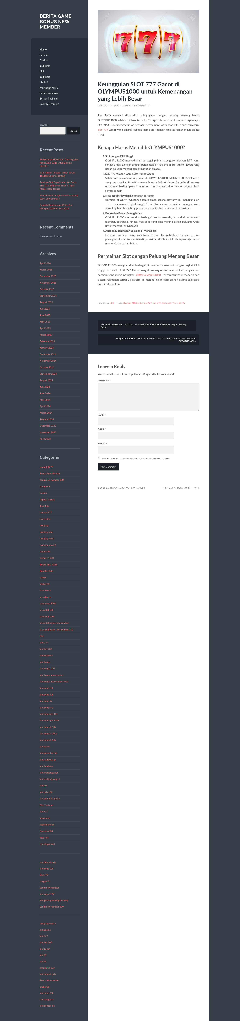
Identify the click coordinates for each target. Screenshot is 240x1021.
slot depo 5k (46, 701)
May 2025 (45, 321)
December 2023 (48, 425)
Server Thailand (49, 98)
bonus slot (45, 486)
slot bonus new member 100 (54, 681)
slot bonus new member (51, 675)
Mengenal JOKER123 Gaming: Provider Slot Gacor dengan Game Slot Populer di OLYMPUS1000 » (156, 340)
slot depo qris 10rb (49, 720)
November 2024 (48, 360)
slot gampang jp (48, 759)
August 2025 (46, 302)
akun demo (45, 929)
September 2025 (48, 295)
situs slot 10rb (47, 616)
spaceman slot (47, 824)
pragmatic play (47, 967)
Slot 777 (44, 874)
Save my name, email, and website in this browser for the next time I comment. (136, 458)
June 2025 (45, 315)
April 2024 (45, 406)
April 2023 (45, 438)
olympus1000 (47, 558)
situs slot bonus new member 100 (56, 629)
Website (102, 443)
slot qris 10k (46, 792)
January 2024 (47, 419)
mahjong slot (46, 532)
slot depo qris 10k (49, 714)
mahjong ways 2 (48, 544)
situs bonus (45, 590)
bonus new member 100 (52, 479)
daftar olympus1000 (148, 274)
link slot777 (46, 512)
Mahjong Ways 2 (49, 87)
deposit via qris (47, 499)
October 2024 (47, 367)
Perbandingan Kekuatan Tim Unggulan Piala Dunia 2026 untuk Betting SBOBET (59, 162)
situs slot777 (145, 302)
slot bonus (45, 662)
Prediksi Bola (46, 571)
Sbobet (44, 82)
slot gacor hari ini (48, 753)
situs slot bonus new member (54, 623)
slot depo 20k (46, 694)
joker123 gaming (49, 104)
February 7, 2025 (108, 105)
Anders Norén (182, 488)
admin (126, 105)
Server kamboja (49, 93)
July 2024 (45, 386)
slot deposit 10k (48, 727)
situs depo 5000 (48, 603)
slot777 (44, 811)
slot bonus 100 (47, 668)
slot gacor (45, 746)
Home (43, 49)
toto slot (44, 837)
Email (102, 429)
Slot (42, 71)
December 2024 (48, 354)
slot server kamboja (50, 798)
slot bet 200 (46, 649)
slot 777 (44, 642)
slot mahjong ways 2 (50, 779)
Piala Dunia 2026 (48, 564)
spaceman (45, 818)
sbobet (43, 577)
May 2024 (45, 399)
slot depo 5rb (46, 707)
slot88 (43, 955)
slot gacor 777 (47, 893)
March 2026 (46, 269)
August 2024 (46, 380)
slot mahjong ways (49, 772)
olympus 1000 (130, 302)
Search (44, 125)
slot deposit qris (48, 862)
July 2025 (45, 308)
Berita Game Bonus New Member (55, 21)
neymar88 (45, 551)
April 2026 (45, 263)
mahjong (44, 525)
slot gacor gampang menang (54, 900)
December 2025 (48, 276)
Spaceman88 (46, 831)
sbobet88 (44, 584)
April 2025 (45, 328)
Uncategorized (47, 844)
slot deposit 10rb (48, 733)
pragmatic (45, 881)
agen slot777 (46, 467)
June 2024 (45, 393)
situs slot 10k (46, 609)
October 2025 (47, 289)
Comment (104, 380)
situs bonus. (46, 597)
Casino (43, 60)
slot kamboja (46, 766)
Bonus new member (49, 980)
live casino (45, 519)
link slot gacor (47, 999)
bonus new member (49, 887)
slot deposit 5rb (48, 740)
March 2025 (46, 334)
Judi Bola (45, 65)
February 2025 (47, 341)
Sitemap (44, 55)
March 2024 (46, 412)
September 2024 (48, 373)
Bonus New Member (50, 473)
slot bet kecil (46, 655)
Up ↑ (196, 488)
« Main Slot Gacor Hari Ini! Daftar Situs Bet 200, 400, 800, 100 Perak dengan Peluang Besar (144, 325)
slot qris (44, 785)
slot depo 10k (46, 688)
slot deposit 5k (47, 1005)
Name (102, 415)
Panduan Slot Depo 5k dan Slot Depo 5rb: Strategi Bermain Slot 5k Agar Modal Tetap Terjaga (58, 185)
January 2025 (47, 347)
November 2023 (48, 432)
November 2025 (48, 282)
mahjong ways (47, 538)
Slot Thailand (46, 805)
